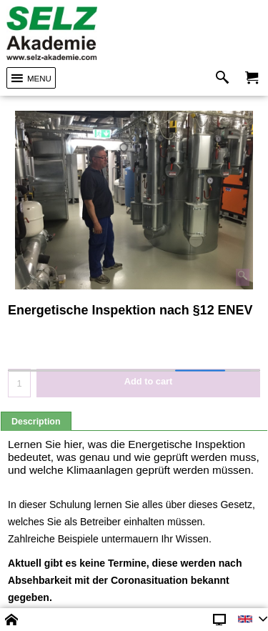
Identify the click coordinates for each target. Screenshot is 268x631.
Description (36, 422)
